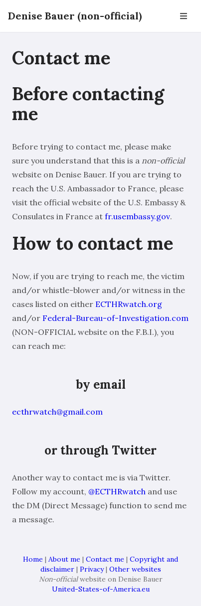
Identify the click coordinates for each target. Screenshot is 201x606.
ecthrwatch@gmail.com (57, 412)
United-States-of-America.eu (101, 589)
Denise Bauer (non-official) (75, 15)
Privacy (92, 569)
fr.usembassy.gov (137, 216)
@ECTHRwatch (117, 491)
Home (33, 559)
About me (64, 559)
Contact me (105, 559)
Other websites (135, 569)
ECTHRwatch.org (128, 304)
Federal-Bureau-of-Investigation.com (115, 318)
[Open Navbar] (183, 16)
